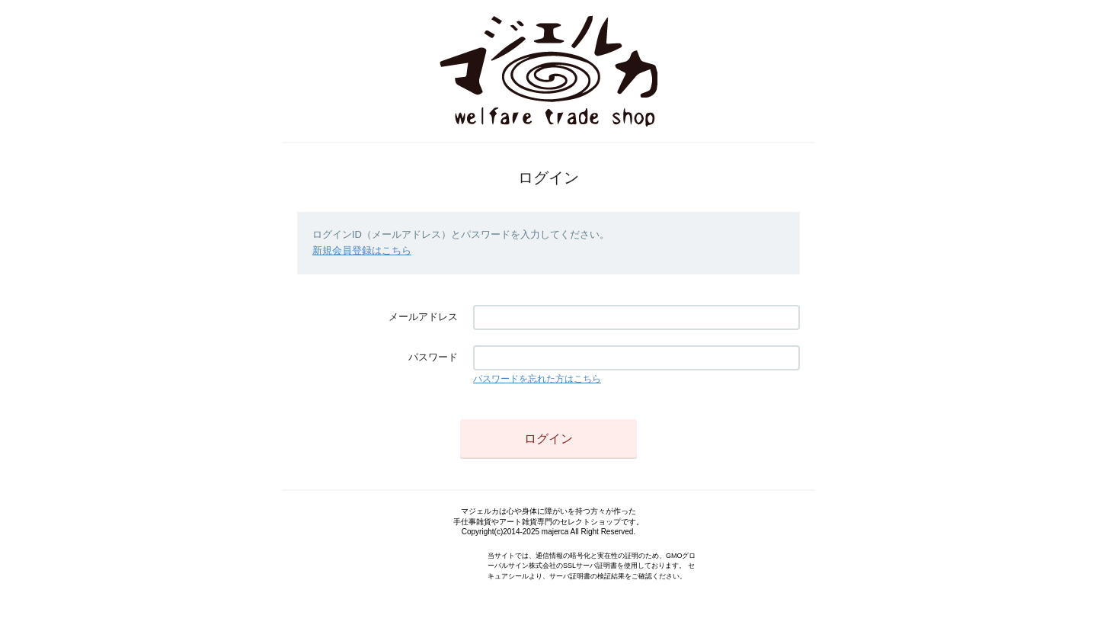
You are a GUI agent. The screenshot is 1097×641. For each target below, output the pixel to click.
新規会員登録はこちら (361, 250)
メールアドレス (423, 316)
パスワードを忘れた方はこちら (537, 378)
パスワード (433, 357)
